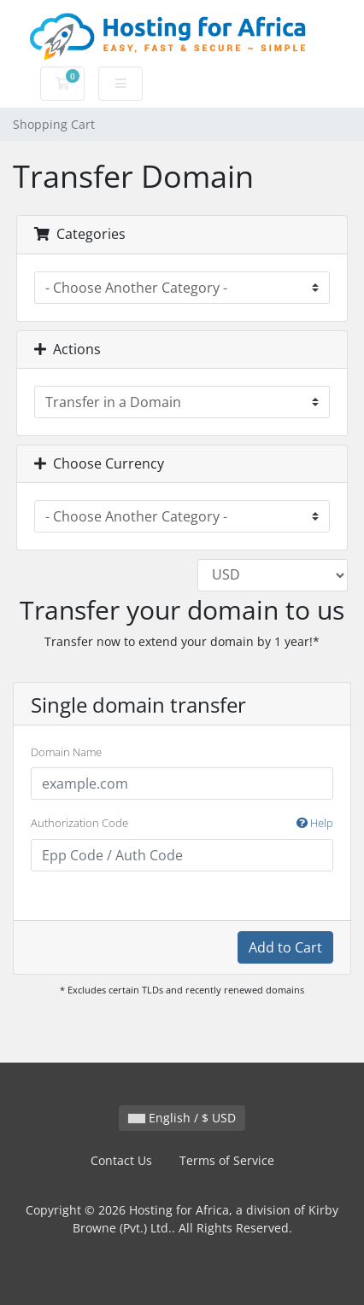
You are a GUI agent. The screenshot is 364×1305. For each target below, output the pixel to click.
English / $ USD (182, 1118)
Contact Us (121, 1160)
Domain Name (66, 752)
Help (314, 822)
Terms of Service (226, 1160)
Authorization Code (182, 823)
